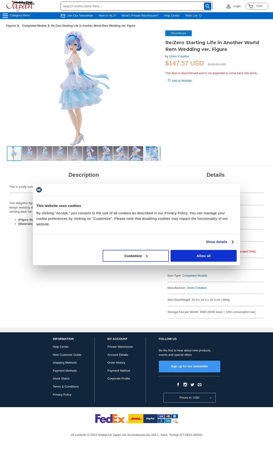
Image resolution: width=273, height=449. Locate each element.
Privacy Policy (62, 394)
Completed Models (34, 25)
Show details (216, 242)
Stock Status (61, 378)
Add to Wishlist (180, 80)
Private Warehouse (120, 346)
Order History (116, 362)
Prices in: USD (190, 397)
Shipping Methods (65, 362)
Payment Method (118, 370)
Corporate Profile (118, 378)
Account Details (117, 354)
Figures (11, 25)
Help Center (172, 15)
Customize (136, 256)
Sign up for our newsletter (189, 366)
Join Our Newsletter (80, 15)
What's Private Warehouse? (140, 15)
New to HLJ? (107, 15)
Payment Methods (65, 370)
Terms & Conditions (66, 386)
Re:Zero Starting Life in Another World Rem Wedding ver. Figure (93, 25)
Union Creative (179, 56)
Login (237, 6)
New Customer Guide (67, 354)
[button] (152, 38)
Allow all (204, 256)
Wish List (193, 15)
